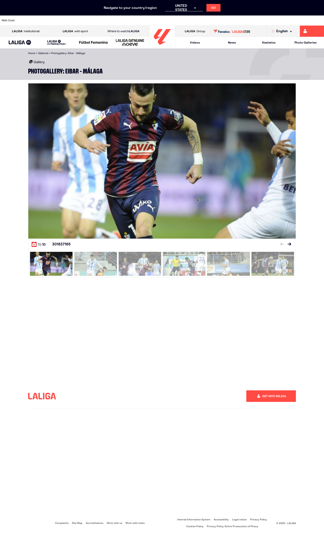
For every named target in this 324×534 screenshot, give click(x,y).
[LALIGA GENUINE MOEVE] (130, 43)
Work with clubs (135, 523)
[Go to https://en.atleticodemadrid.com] (42, 20)
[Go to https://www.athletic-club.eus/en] (27, 20)
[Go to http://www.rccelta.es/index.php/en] (181, 20)
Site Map (77, 523)
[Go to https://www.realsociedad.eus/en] (273, 20)
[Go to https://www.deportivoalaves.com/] (73, 20)
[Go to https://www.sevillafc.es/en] (288, 20)
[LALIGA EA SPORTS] (20, 43)
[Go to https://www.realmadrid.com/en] (242, 20)
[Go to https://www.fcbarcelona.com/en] (104, 20)
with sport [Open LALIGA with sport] (75, 31)
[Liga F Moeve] (93, 43)
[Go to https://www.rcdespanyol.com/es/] (196, 20)
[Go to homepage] (162, 46)
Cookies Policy (195, 526)
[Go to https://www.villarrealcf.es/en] (319, 20)
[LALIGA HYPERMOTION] (57, 42)
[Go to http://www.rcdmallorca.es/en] (211, 20)
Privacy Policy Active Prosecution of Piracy (232, 526)
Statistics (268, 42)
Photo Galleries (305, 42)
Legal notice (239, 519)
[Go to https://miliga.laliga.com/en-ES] (312, 31)
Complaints (62, 523)
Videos (195, 42)
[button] (20, 42)
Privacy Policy (258, 519)
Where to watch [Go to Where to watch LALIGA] (123, 31)
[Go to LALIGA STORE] (231, 31)
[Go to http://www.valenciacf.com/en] (304, 20)
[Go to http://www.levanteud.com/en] (150, 20)
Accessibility (221, 519)
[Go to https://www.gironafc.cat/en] (135, 20)
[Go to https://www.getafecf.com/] (119, 20)
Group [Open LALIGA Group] (195, 31)
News (232, 42)
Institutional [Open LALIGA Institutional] (25, 31)
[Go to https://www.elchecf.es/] (88, 20)
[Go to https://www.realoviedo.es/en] (258, 20)
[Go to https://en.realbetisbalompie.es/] (227, 20)
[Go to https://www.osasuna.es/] (58, 20)
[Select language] (283, 31)
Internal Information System (193, 519)
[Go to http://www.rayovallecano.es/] (165, 20)
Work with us (114, 523)
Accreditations (94, 523)
